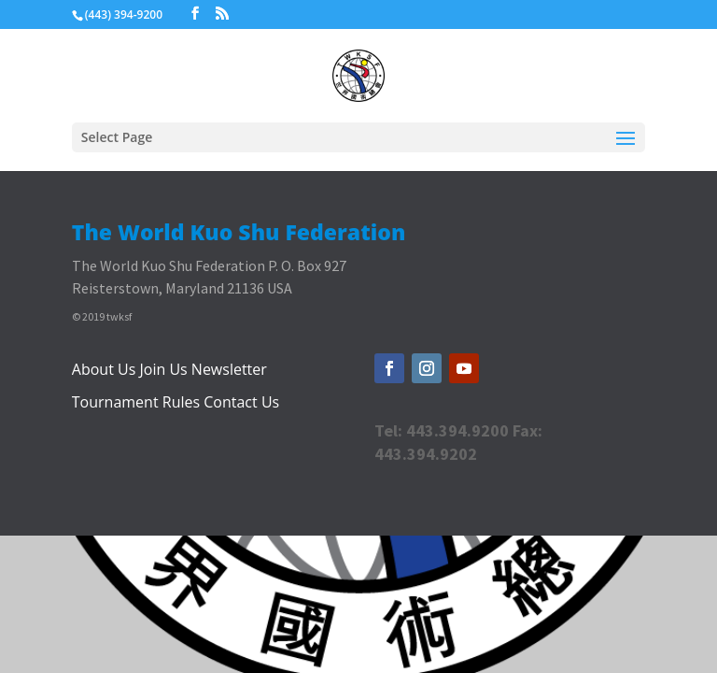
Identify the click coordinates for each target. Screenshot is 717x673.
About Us (104, 369)
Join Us (163, 369)
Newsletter (229, 369)
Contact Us (241, 402)
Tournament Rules (136, 402)
